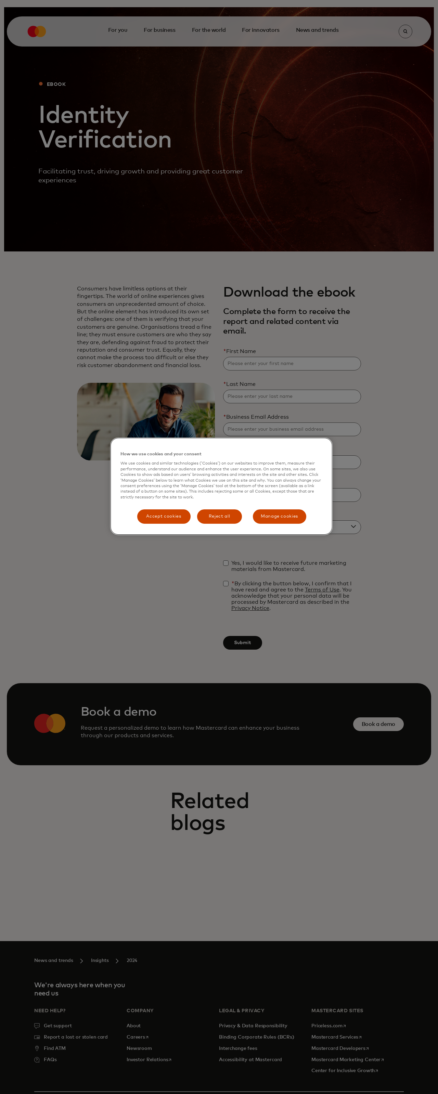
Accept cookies (163, 516)
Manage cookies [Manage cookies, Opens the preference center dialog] (279, 516)
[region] (221, 486)
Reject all (219, 516)
